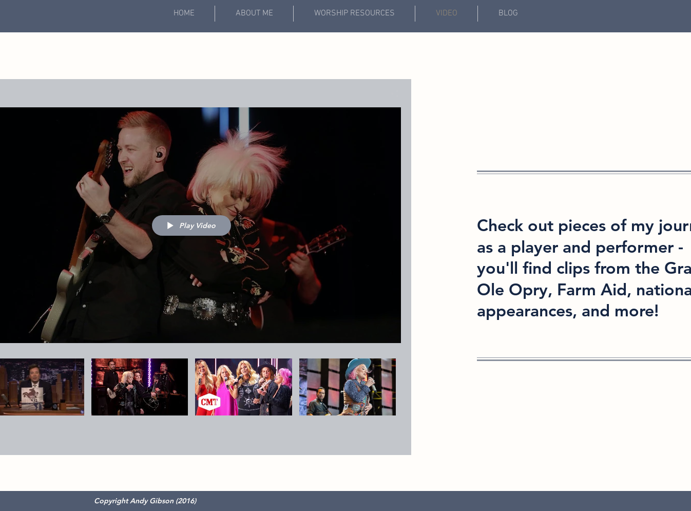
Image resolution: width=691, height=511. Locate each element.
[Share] (391, 93)
